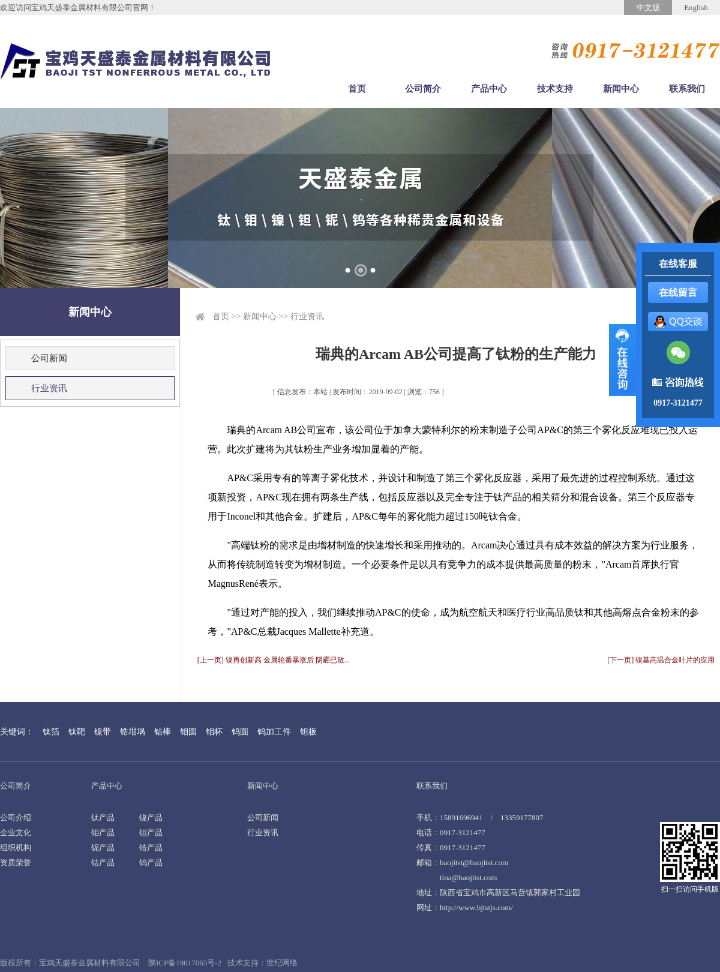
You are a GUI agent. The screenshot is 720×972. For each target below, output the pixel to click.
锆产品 (151, 847)
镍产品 (151, 817)
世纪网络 (282, 962)
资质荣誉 (15, 862)
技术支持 (555, 89)
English (696, 7)
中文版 (648, 7)
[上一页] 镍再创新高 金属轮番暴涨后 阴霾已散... (273, 660)
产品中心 (489, 89)
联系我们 (687, 89)
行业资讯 (49, 388)
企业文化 (15, 832)
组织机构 (15, 847)
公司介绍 (15, 817)
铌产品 (103, 847)
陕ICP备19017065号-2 (184, 962)
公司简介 (423, 89)
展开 (622, 360)
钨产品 (151, 862)
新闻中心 (621, 89)
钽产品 (151, 832)
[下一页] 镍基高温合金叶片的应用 (661, 660)
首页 (357, 89)
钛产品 (103, 817)
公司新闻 (49, 358)
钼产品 (103, 832)
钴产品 (103, 862)
